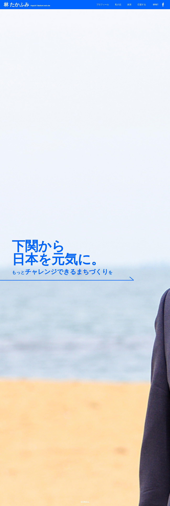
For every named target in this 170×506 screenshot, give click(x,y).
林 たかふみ (27, 4)
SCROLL (85, 501)
